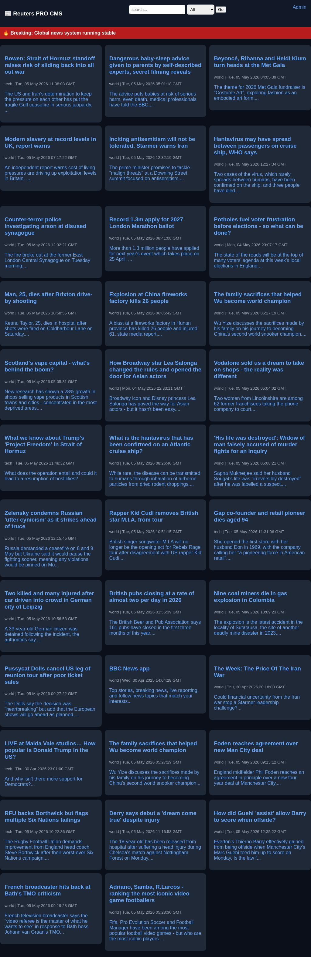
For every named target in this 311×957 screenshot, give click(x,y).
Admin (299, 7)
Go (221, 9)
